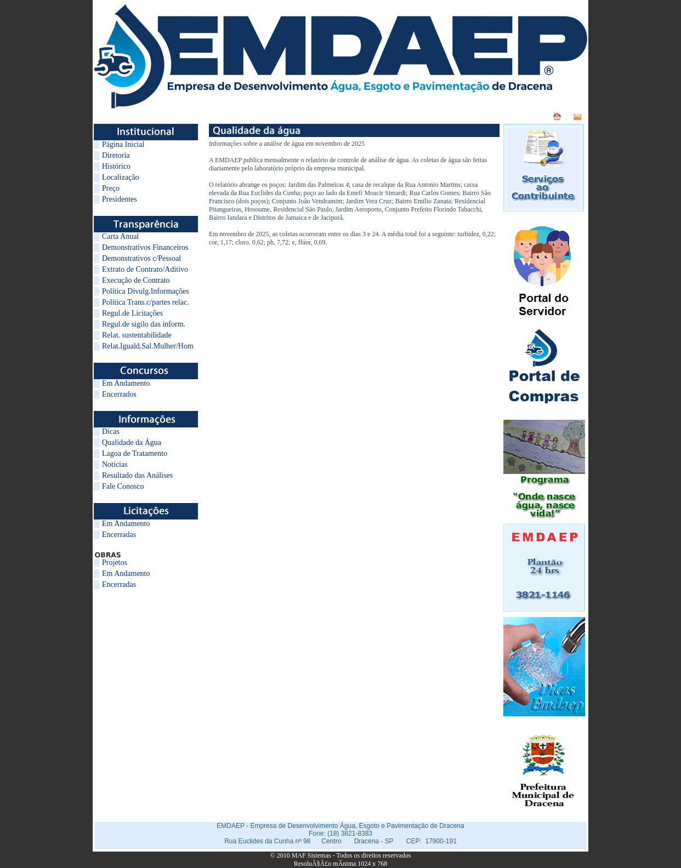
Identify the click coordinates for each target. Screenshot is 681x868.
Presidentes (119, 199)
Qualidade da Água (131, 442)
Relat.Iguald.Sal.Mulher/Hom (148, 346)
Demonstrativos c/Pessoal (141, 258)
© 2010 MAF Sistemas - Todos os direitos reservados (340, 855)
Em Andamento (126, 383)
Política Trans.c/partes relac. (145, 302)
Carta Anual (120, 236)
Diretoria (116, 155)
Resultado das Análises (137, 475)
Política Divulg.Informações (145, 291)
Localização (120, 177)
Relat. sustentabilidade (137, 335)
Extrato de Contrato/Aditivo (145, 269)
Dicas (111, 431)
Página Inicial (123, 144)
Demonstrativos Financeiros (145, 247)
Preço (111, 188)
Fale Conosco (123, 486)
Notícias (115, 464)
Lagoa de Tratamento (134, 453)
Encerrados (119, 394)
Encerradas (119, 534)
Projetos (114, 562)
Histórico (116, 166)
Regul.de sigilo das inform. (143, 324)
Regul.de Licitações (132, 313)
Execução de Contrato (136, 280)
